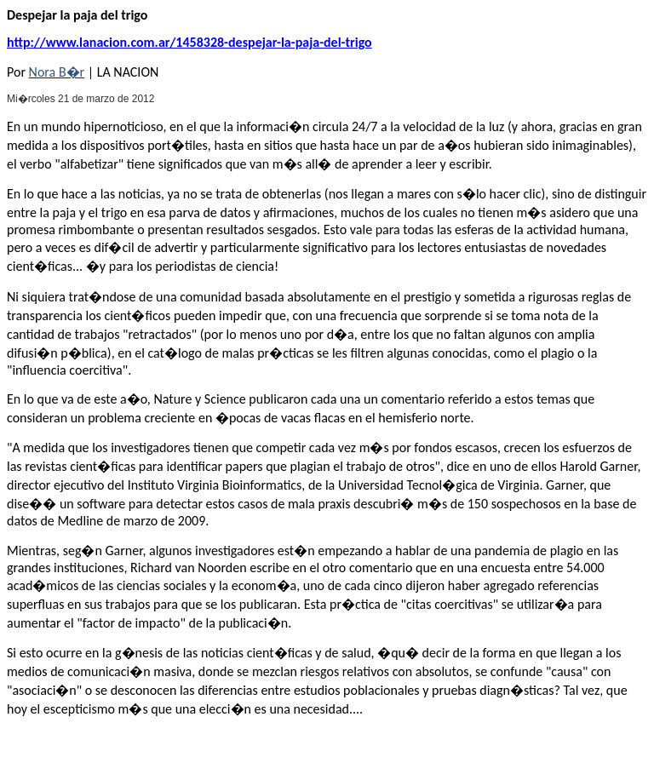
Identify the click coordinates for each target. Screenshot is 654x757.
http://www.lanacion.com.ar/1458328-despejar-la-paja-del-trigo (189, 42)
